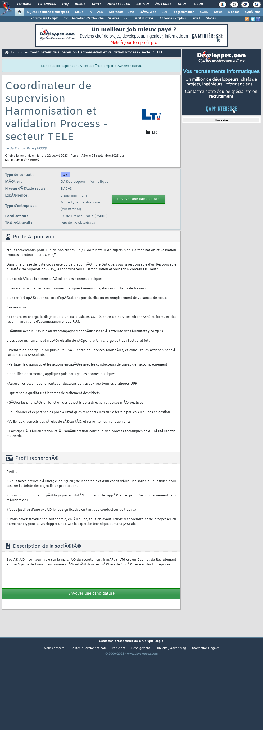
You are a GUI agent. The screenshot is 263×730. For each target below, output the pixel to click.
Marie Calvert (14, 160)
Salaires (113, 18)
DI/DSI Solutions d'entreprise (48, 12)
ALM (100, 12)
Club (198, 4)
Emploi (142, 4)
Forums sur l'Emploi (45, 18)
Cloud (79, 12)
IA (90, 12)
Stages (211, 18)
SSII (126, 18)
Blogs (80, 4)
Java (131, 12)
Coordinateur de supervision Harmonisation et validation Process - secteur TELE (96, 52)
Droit (182, 4)
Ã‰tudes (163, 4)
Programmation (183, 12)
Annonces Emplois (172, 18)
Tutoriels (46, 4)
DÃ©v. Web (148, 12)
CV (66, 18)
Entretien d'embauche (88, 18)
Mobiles (233, 12)
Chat (96, 4)
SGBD (204, 12)
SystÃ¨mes (252, 12)
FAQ (65, 4)
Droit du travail (144, 18)
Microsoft (116, 12)
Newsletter (118, 4)
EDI (164, 12)
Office (218, 12)
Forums (24, 4)
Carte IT (196, 18)
